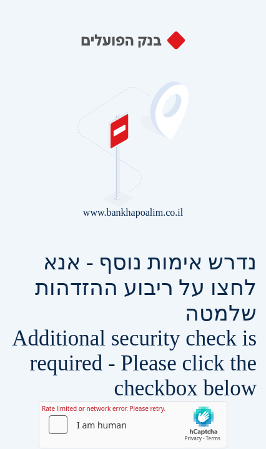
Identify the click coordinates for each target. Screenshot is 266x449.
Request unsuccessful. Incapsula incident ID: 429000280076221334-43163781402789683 (133, 224)
